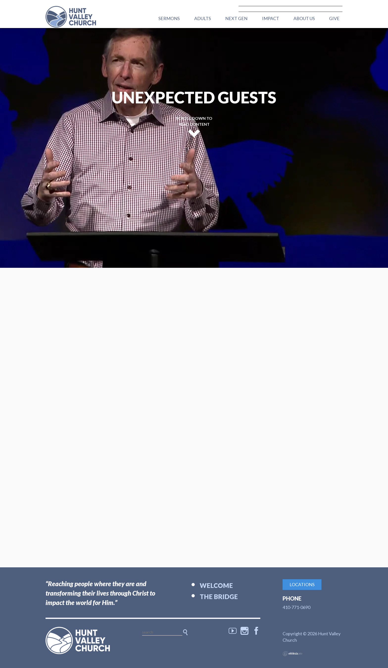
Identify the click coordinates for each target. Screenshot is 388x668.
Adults (202, 18)
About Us (304, 18)
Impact (270, 18)
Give (334, 18)
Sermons (169, 18)
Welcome (216, 585)
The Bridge (219, 597)
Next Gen (236, 18)
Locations (302, 584)
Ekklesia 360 (292, 653)
